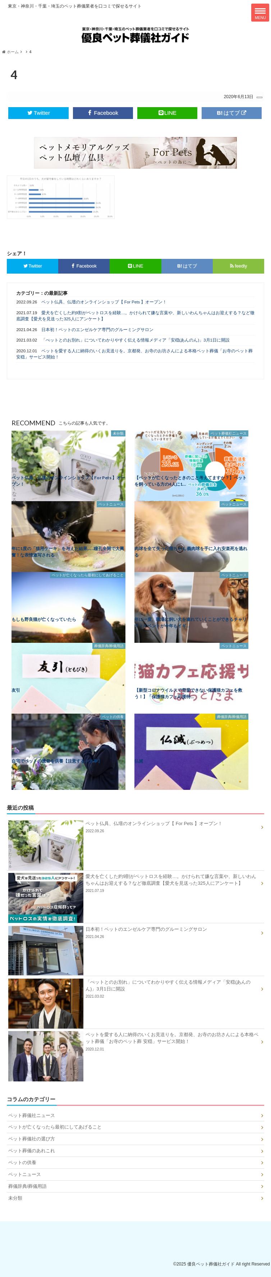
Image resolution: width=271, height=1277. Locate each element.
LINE (167, 113)
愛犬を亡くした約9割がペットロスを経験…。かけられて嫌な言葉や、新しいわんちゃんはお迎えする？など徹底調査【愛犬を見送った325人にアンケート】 (135, 316)
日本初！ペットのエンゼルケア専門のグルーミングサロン (97, 330)
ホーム (10, 52)
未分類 (15, 1198)
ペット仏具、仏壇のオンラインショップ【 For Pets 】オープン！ (104, 302)
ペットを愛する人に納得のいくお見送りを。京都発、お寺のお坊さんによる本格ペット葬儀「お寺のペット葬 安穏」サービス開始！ (134, 354)
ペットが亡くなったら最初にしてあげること (55, 1127)
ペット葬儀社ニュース (31, 1115)
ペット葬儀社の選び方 (31, 1138)
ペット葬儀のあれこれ (31, 1150)
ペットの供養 (22, 1162)
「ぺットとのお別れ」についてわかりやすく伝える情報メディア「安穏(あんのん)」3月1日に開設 (135, 340)
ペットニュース (24, 1174)
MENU (260, 14)
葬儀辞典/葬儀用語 (27, 1186)
